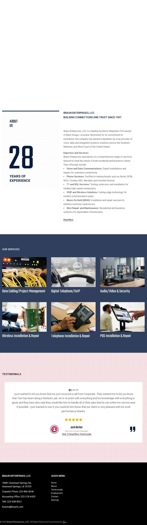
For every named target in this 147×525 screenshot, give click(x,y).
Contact (54, 496)
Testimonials (57, 489)
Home (54, 483)
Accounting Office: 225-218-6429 (18, 496)
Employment (57, 493)
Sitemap (55, 500)
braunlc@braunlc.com (12, 506)
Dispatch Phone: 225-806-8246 (18, 491)
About (54, 486)
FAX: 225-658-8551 (12, 501)
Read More (68, 220)
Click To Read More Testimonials (76, 434)
